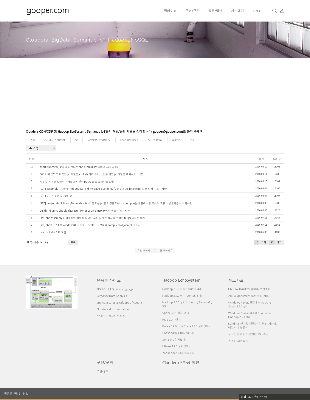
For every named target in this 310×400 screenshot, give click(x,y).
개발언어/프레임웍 (129, 140)
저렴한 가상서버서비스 (110, 316)
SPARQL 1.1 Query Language (114, 289)
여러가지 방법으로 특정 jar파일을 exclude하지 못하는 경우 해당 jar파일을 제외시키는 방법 (92, 174)
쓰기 (260, 242)
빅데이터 (170, 11)
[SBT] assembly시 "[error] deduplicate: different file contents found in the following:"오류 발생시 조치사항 (103, 189)
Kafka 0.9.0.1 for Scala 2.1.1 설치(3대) (185, 326)
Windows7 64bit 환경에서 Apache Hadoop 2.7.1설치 (249, 315)
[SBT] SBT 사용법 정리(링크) (56, 196)
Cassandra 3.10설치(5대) (178, 333)
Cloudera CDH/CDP (54, 140)
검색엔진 (176, 140)
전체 (32, 140)
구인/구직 (192, 11)
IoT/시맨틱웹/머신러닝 (99, 140)
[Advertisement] (155, 97)
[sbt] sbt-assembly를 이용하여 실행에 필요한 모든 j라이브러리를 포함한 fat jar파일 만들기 (92, 218)
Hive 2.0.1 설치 (171, 319)
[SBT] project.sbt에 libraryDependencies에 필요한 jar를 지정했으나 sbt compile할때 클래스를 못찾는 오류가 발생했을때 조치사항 (116, 203)
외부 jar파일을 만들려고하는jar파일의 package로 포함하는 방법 (77, 181)
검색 (73, 242)
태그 (275, 242)
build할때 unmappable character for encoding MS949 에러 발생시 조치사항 (85, 210)
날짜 (261, 159)
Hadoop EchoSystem (181, 280)
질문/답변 (215, 11)
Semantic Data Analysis (111, 296)
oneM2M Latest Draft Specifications (119, 302)
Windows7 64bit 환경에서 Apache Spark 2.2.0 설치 (249, 304)
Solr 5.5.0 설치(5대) (174, 339)
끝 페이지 (166, 250)
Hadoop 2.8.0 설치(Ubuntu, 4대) (182, 289)
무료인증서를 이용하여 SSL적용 (248, 334)
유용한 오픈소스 (238, 341)
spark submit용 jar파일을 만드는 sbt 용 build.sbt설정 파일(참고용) (79, 167)
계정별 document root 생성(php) (248, 296)
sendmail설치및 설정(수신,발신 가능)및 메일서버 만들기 (252, 325)
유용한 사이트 (108, 280)
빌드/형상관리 (155, 140)
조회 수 (277, 159)
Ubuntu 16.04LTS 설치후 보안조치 (249, 289)
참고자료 (236, 280)
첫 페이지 (143, 250)
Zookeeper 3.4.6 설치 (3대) (179, 353)
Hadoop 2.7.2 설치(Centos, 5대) (182, 296)
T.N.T (256, 11)
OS (76, 140)
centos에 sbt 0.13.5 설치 (54, 232)
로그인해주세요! (257, 396)
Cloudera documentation (112, 309)
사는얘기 (237, 11)
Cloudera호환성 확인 (180, 362)
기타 (192, 140)
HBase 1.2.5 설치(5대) (175, 346)
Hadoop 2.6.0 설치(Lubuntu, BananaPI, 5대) (187, 304)
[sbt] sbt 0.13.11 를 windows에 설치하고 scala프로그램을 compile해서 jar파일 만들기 (90, 225)
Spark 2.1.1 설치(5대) (175, 313)
